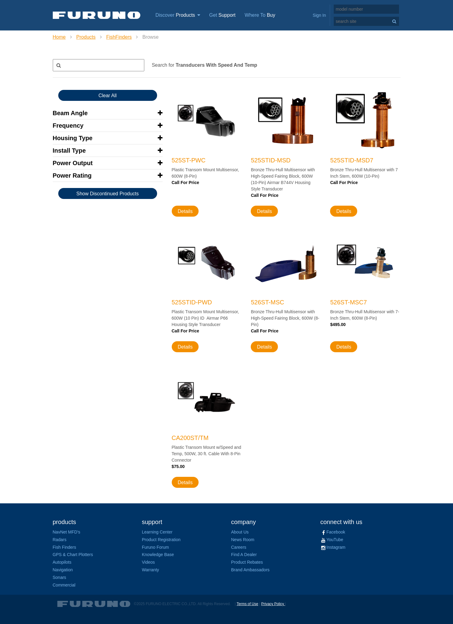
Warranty (150, 569)
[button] (108, 113)
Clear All (108, 95)
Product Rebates (247, 562)
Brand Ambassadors (250, 569)
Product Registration (161, 539)
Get (222, 15)
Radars (60, 539)
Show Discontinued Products (107, 193)
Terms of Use (247, 604)
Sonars (59, 577)
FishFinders (119, 37)
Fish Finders (64, 547)
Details (185, 211)
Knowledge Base (158, 554)
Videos (148, 562)
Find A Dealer (244, 554)
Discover (178, 15)
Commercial (64, 585)
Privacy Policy (273, 604)
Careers (238, 547)
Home (59, 37)
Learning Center (157, 532)
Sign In (319, 15)
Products (85, 37)
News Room (242, 539)
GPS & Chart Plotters (73, 554)
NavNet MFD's (67, 532)
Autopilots (62, 562)
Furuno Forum (155, 547)
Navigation (63, 569)
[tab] (108, 113)
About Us (240, 532)
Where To (260, 15)
